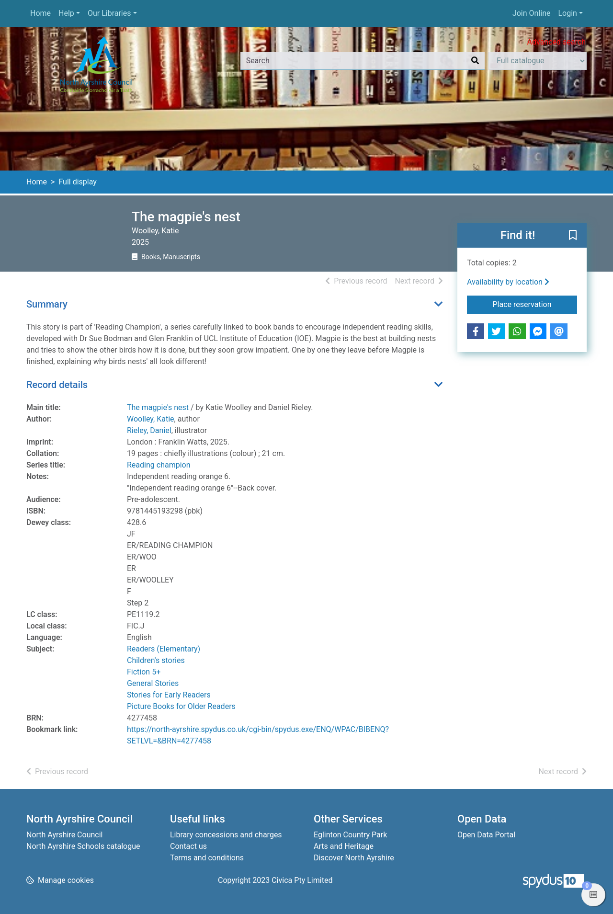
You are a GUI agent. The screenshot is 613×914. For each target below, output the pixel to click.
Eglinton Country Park (350, 834)
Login (567, 13)
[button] (572, 235)
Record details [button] (57, 384)
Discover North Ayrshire (354, 857)
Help (66, 13)
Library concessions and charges (226, 834)
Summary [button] (47, 304)
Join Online (531, 13)
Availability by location (508, 281)
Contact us (188, 846)
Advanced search (556, 41)
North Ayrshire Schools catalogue (83, 846)
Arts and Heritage (344, 846)
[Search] (475, 61)
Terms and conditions (207, 857)
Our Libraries (109, 13)
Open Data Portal (486, 834)
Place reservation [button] (535, 303)
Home (40, 13)
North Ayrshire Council (64, 834)
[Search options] (537, 61)
